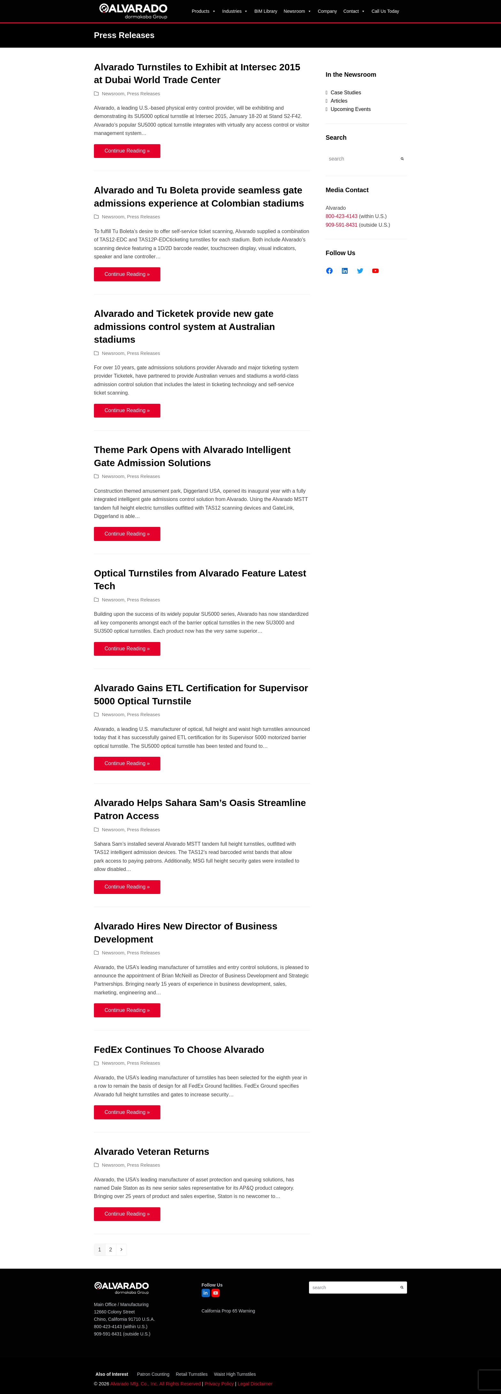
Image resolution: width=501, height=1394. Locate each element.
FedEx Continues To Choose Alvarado (179, 1049)
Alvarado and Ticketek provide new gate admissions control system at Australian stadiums (184, 326)
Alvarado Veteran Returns (151, 1151)
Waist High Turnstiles (235, 1374)
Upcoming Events (351, 109)
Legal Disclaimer (255, 1383)
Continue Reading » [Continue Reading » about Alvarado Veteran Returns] (127, 1214)
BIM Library (265, 11)
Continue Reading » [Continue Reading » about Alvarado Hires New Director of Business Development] (127, 1010)
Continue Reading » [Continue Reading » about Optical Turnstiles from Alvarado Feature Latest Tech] (127, 648)
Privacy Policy (219, 1383)
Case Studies (346, 92)
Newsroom (298, 11)
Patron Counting (153, 1374)
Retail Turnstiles (192, 1374)
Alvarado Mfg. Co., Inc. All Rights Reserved (155, 1383)
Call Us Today (385, 11)
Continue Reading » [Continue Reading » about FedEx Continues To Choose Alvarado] (127, 1112)
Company (327, 11)
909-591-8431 (342, 225)
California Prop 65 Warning (228, 1310)
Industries (235, 11)
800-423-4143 (342, 216)
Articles (339, 101)
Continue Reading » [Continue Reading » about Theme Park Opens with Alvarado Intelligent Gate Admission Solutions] (127, 533)
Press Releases (143, 93)
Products (204, 11)
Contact (354, 11)
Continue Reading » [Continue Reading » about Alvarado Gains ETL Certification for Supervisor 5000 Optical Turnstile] (127, 763)
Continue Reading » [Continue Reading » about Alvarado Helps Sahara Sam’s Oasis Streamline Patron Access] (127, 886)
